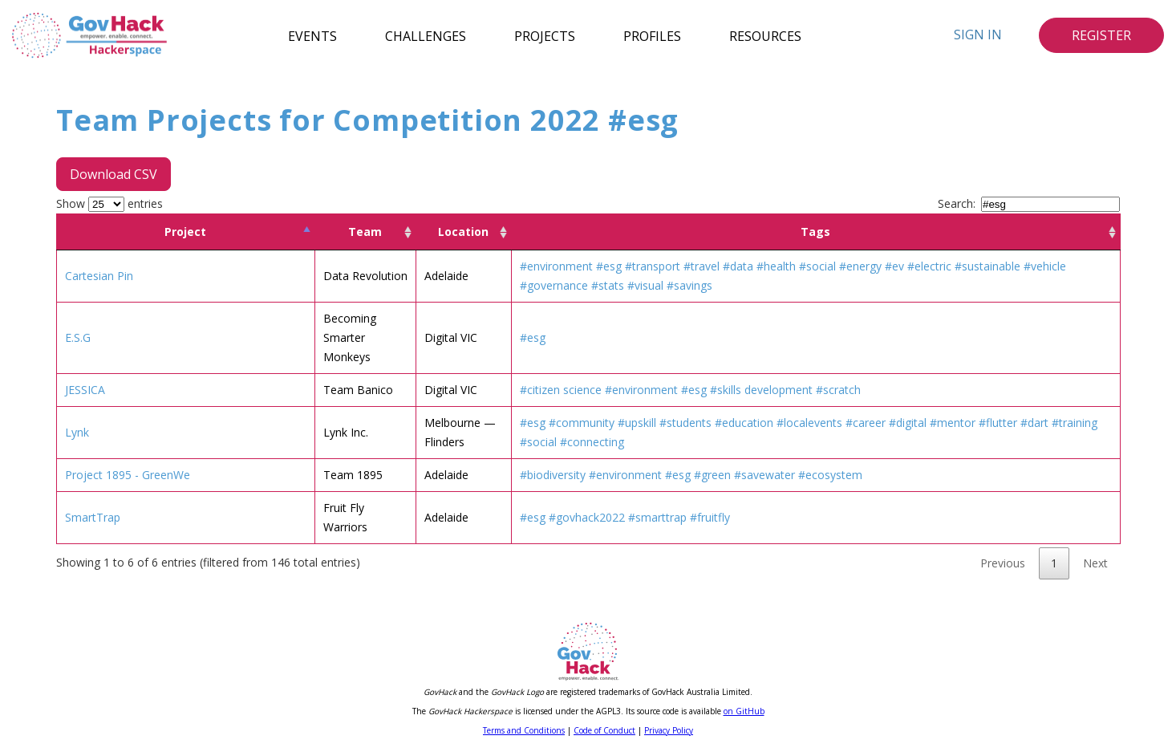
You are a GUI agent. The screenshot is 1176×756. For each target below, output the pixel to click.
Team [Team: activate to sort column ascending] (365, 231)
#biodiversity (553, 474)
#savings (689, 285)
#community (581, 422)
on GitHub (744, 711)
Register (1101, 35)
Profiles (652, 35)
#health (776, 266)
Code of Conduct (604, 730)
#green (712, 474)
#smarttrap (657, 517)
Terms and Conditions (524, 730)
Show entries (109, 203)
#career (866, 422)
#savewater (764, 474)
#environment (556, 266)
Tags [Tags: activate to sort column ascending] (815, 231)
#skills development (761, 389)
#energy (860, 266)
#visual (645, 285)
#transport (652, 266)
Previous (1002, 563)
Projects (544, 35)
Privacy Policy (668, 730)
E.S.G (78, 337)
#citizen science (561, 389)
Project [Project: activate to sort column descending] (185, 231)
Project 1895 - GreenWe (127, 474)
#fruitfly (710, 517)
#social (817, 266)
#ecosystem (830, 474)
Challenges (425, 35)
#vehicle (1045, 266)
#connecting (592, 441)
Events (312, 35)
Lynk (77, 432)
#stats (607, 285)
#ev (894, 266)
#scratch (838, 389)
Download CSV (113, 174)
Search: (1029, 203)
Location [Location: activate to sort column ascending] (463, 231)
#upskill (637, 422)
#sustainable (987, 266)
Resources (765, 35)
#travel (701, 266)
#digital (908, 422)
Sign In (978, 34)
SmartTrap (92, 517)
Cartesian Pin (99, 275)
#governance (554, 285)
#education (744, 422)
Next (1095, 563)
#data (738, 266)
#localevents (809, 422)
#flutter (998, 422)
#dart (1034, 422)
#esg (609, 266)
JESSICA (85, 389)
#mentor (952, 422)
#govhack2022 (587, 517)
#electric (929, 266)
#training (1074, 422)
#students (685, 422)
